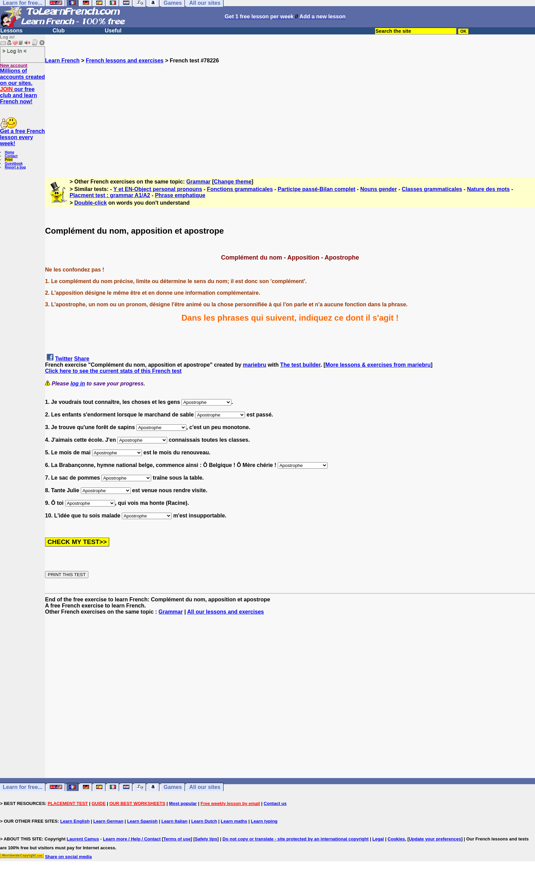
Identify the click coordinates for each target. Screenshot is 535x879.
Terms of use (177, 838)
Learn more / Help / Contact (132, 838)
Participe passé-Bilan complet (317, 189)
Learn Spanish (142, 821)
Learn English (75, 821)
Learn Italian (174, 821)
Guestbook (14, 163)
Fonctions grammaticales (240, 189)
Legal (378, 838)
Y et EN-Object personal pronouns (157, 189)
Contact (11, 156)
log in (78, 383)
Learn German (108, 821)
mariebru (254, 365)
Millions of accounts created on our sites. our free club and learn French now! (22, 86)
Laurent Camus (83, 838)
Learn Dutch (204, 821)
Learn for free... (22, 787)
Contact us (275, 803)
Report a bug (15, 167)
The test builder (300, 365)
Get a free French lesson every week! (22, 137)
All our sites (204, 787)
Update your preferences (435, 838)
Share (81, 359)
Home (9, 152)
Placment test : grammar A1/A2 (110, 195)
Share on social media (68, 856)
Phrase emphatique (180, 195)
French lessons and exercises (125, 60)
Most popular (183, 803)
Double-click (90, 203)
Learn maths (234, 821)
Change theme (232, 182)
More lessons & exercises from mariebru (378, 365)
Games (173, 787)
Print (9, 160)
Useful (113, 30)
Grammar (198, 182)
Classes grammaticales (432, 189)
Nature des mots (488, 189)
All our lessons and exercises (225, 612)
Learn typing (264, 821)
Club (59, 30)
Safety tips (206, 838)
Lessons (11, 30)
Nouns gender (378, 189)
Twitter (63, 359)
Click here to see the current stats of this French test (113, 371)
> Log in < (14, 51)
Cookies (396, 838)
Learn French (62, 60)
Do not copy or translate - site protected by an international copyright (295, 838)
